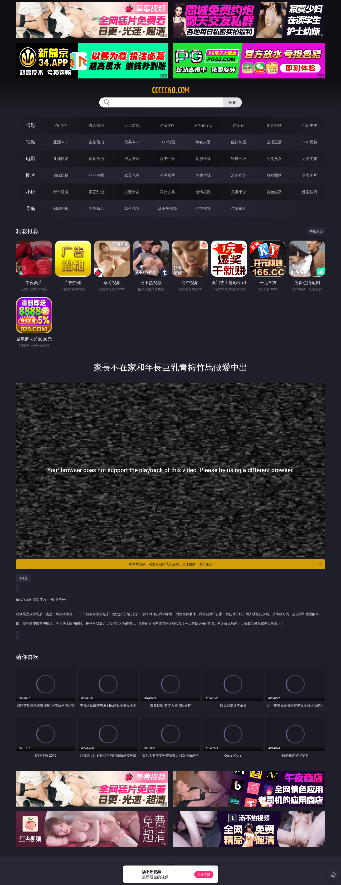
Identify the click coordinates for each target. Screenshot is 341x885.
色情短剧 (238, 208)
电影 (30, 158)
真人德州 (96, 125)
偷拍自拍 (96, 158)
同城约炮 (60, 208)
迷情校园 (203, 191)
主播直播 (274, 142)
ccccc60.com (170, 90)
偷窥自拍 (60, 175)
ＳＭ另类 (309, 142)
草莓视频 (132, 208)
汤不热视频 (167, 208)
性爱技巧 (309, 191)
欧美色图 (132, 175)
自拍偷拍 (96, 142)
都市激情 (60, 191)
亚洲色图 (96, 175)
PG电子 (60, 125)
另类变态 (309, 158)
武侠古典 (167, 191)
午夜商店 (96, 208)
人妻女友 (132, 191)
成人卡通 (132, 158)
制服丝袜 (203, 158)
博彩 (30, 125)
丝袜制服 (238, 142)
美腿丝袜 (203, 175)
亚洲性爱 (60, 158)
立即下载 (203, 874)
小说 (30, 192)
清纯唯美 (238, 175)
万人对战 (132, 125)
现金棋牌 (274, 125)
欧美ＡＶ (132, 142)
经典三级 (238, 158)
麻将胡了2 (203, 125)
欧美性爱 (167, 158)
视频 (30, 142)
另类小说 (238, 191)
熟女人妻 (203, 142)
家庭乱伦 (96, 191)
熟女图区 (274, 175)
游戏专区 (167, 125)
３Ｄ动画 (167, 142)
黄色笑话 (274, 191)
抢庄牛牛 (309, 125)
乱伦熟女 (274, 158)
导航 (30, 208)
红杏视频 (203, 208)
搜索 (232, 102)
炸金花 (238, 125)
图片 (30, 175)
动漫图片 (167, 175)
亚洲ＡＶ (60, 142)
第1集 (23, 578)
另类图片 (309, 175)
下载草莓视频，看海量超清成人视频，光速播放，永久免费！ (224, 564)
